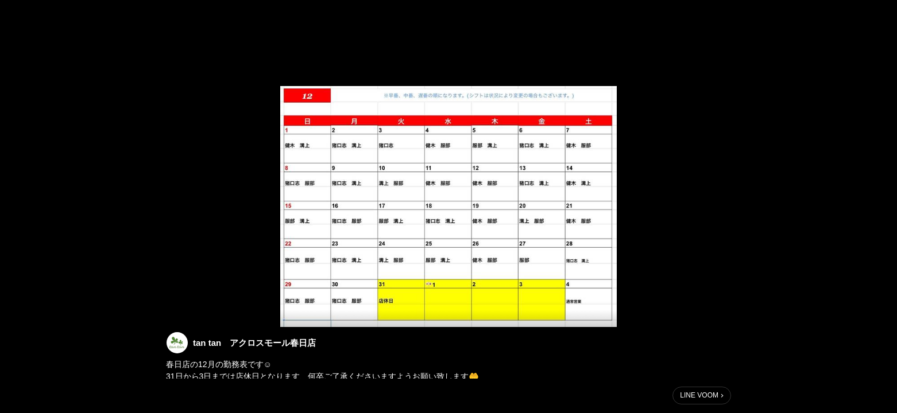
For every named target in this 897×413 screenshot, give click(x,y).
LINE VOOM (699, 395)
